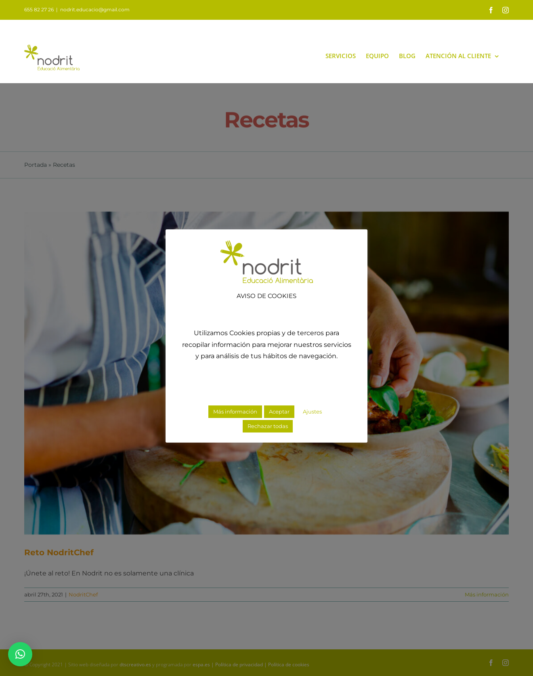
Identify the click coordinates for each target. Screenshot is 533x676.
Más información (235, 411)
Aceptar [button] (279, 411)
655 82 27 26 (39, 9)
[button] (20, 654)
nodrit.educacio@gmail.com (95, 9)
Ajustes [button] (312, 411)
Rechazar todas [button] (268, 426)
